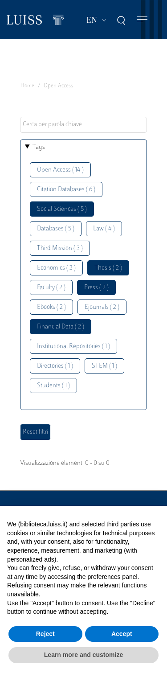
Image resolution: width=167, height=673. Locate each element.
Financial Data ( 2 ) (60, 327)
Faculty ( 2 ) (51, 287)
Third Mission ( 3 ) (60, 248)
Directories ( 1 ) (55, 366)
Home (27, 86)
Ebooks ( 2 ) (51, 307)
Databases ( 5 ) (55, 229)
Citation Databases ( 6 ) (66, 189)
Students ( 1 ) (53, 385)
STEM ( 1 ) (104, 366)
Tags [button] (39, 147)
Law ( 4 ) (104, 229)
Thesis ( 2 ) (108, 268)
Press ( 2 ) (96, 287)
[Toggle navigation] (142, 19)
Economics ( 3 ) (56, 268)
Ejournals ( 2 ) (102, 307)
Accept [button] (121, 633)
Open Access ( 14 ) (60, 170)
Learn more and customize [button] (83, 654)
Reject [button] (45, 633)
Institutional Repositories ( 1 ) (73, 346)
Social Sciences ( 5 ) (62, 209)
